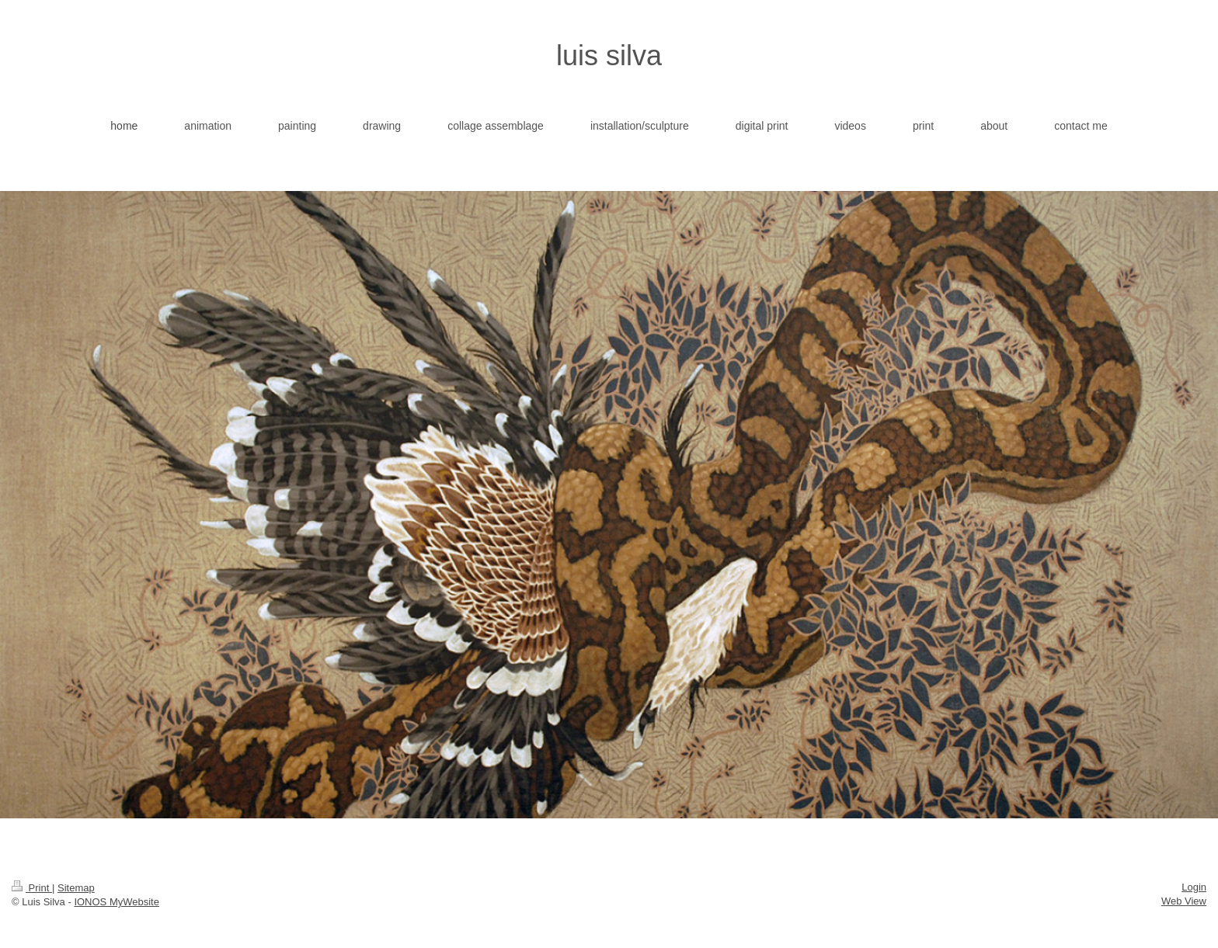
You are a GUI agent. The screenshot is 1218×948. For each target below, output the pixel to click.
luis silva (609, 55)
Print (32, 888)
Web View (1183, 901)
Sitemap (76, 888)
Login (1193, 887)
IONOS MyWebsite (116, 902)
